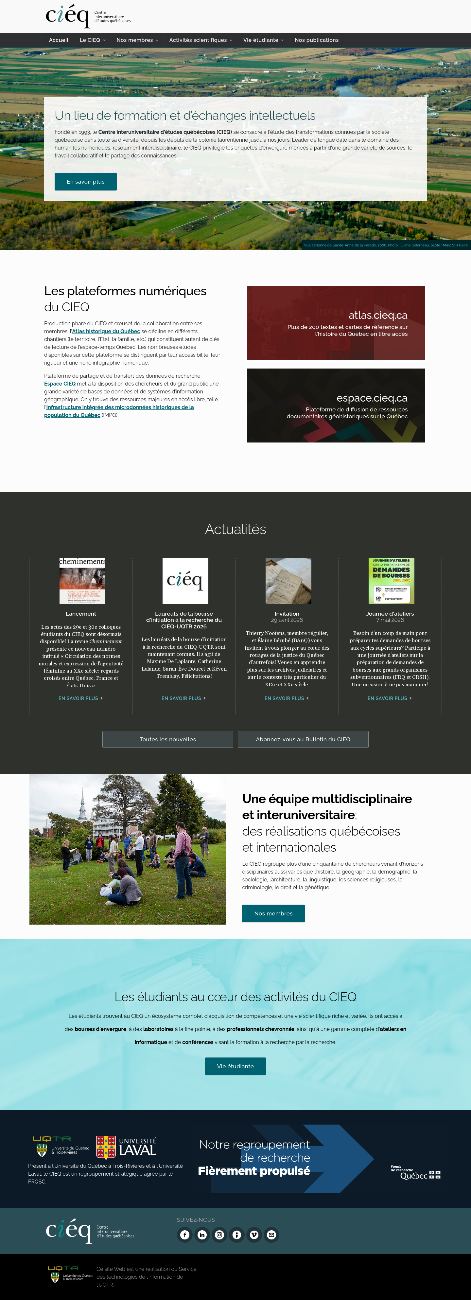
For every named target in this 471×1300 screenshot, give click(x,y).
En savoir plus (86, 181)
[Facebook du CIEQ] (185, 1235)
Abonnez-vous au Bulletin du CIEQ (303, 739)
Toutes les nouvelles (168, 739)
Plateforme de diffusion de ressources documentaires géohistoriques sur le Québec (345, 414)
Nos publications (317, 40)
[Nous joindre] (271, 1235)
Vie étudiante (260, 40)
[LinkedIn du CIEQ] (202, 1235)
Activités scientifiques (198, 40)
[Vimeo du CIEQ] (254, 1235)
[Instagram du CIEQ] (219, 1235)
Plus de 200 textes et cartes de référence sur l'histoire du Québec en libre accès (345, 331)
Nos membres (135, 40)
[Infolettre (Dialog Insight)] (237, 1235)
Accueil (59, 40)
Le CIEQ (90, 40)
